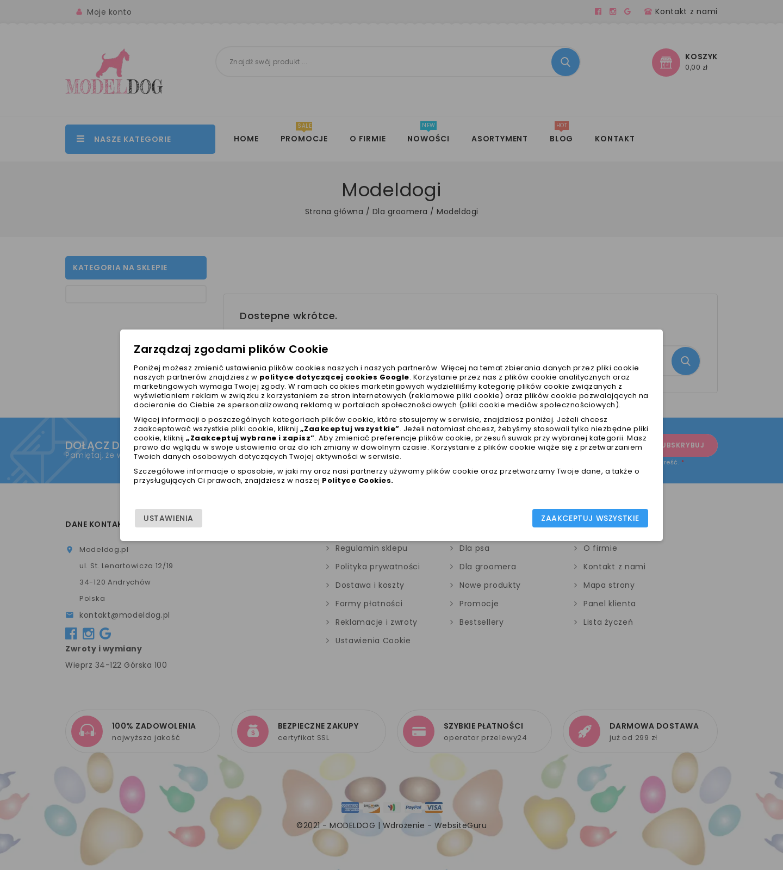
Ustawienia (175, 518)
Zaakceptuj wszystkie (584, 518)
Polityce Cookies (369, 489)
